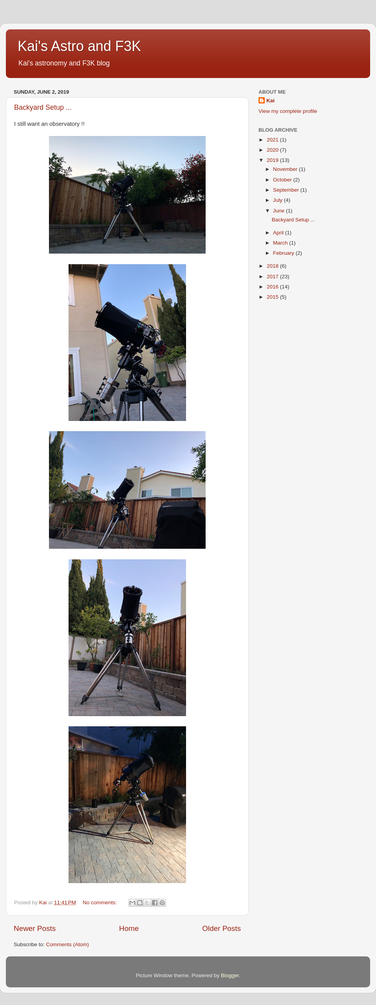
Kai (270, 100)
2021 (273, 140)
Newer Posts (35, 928)
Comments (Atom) (67, 944)
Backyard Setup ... (43, 107)
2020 (273, 150)
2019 (273, 160)
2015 (273, 297)
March (281, 243)
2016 (273, 287)
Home (129, 928)
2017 (273, 276)
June (279, 211)
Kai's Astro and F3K (79, 46)
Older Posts (221, 928)
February (284, 253)
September (286, 190)
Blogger (230, 975)
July (278, 200)
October (283, 180)
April (279, 233)
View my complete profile (287, 111)
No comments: (100, 902)
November (286, 169)
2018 (273, 266)
